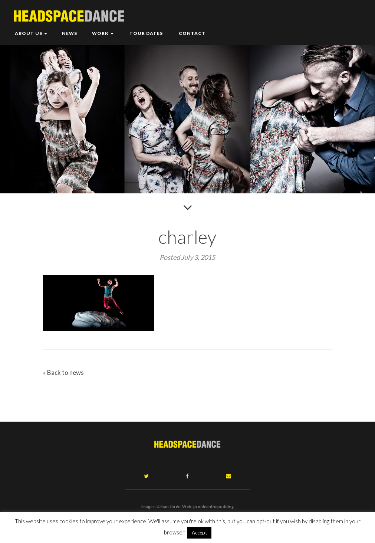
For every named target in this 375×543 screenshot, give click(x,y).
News (69, 33)
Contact (191, 33)
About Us (31, 33)
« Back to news (63, 372)
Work (103, 33)
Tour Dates (145, 33)
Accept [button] (199, 533)
